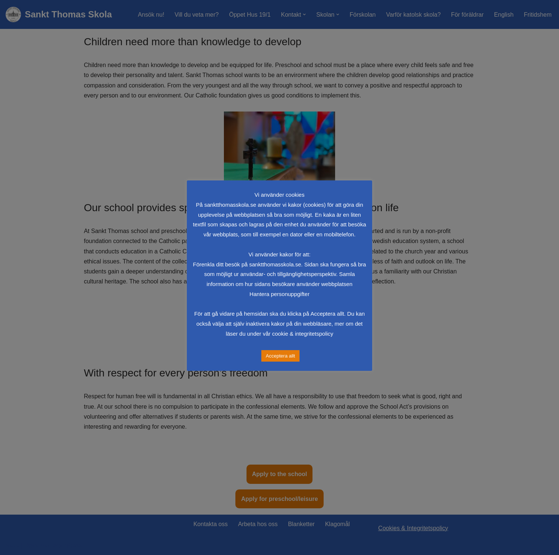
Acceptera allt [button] (280, 356)
